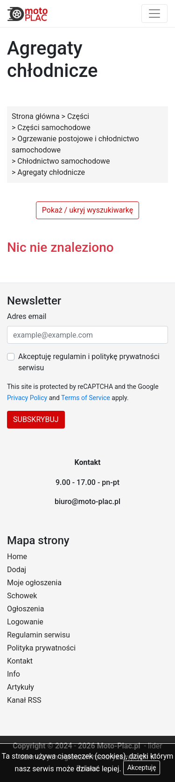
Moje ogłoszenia (34, 582)
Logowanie (25, 621)
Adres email (26, 316)
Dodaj (16, 569)
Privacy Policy (27, 397)
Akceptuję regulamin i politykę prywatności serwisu (89, 362)
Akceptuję (141, 767)
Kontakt (20, 661)
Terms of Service (85, 397)
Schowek (22, 595)
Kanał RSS (24, 700)
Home (17, 556)
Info (13, 674)
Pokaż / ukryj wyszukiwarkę (87, 210)
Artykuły (20, 687)
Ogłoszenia (25, 608)
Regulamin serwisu (38, 634)
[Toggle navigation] (154, 13)
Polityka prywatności (41, 648)
